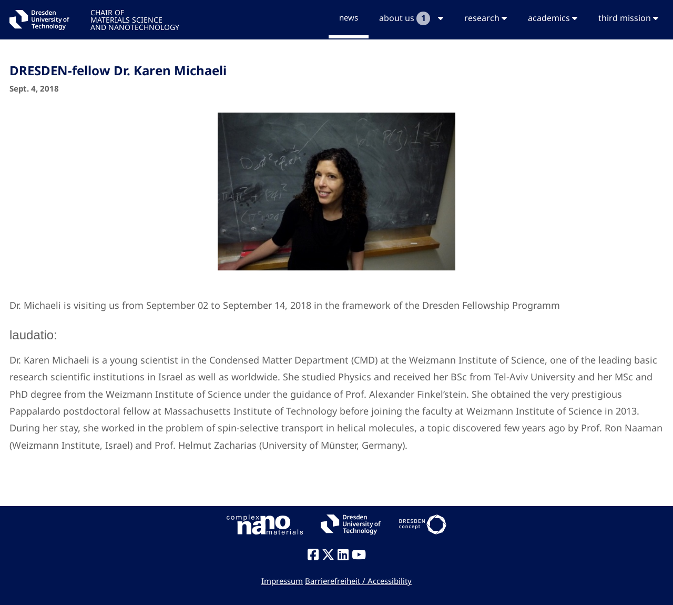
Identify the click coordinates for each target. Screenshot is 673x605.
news (348, 17)
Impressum (282, 581)
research (485, 18)
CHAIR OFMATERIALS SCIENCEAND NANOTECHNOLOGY (134, 19)
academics (552, 18)
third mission (628, 18)
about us (411, 18)
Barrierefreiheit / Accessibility (358, 581)
